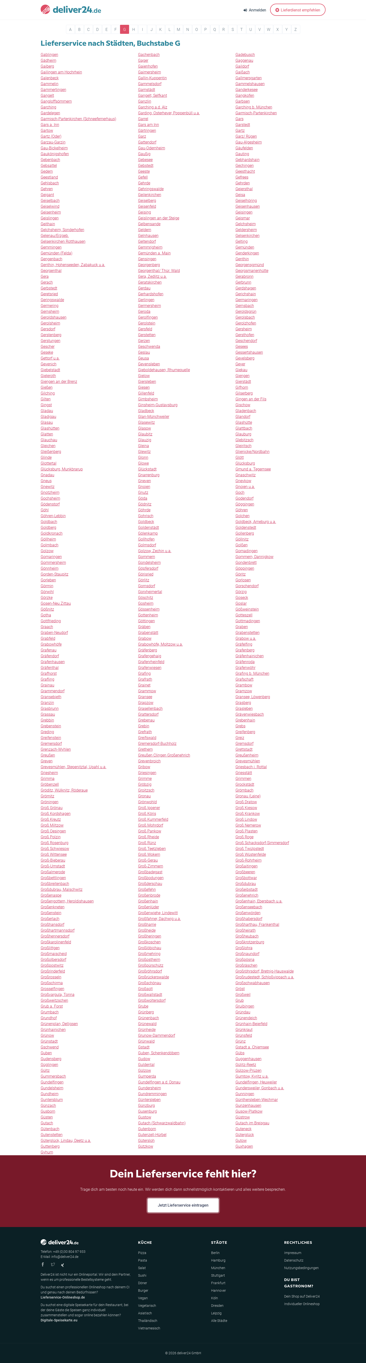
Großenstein (51, 913)
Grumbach (50, 1012)
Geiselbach (50, 200)
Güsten (47, 1117)
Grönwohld (147, 802)
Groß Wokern (149, 854)
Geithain (48, 224)
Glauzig (144, 440)
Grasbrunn (50, 708)
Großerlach (50, 918)
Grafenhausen (53, 661)
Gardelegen (50, 113)
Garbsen (242, 101)
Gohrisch (145, 516)
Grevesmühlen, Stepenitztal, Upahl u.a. (73, 767)
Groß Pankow (149, 831)
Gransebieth (51, 697)
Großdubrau (245, 883)
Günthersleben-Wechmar (256, 1099)
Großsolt (145, 988)
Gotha (46, 615)
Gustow (144, 1117)
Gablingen (49, 54)
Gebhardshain (247, 159)
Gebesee (145, 159)
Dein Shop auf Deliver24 (302, 1296)
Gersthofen (244, 335)
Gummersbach (53, 1076)
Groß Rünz (147, 842)
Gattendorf (147, 142)
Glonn (143, 457)
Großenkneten (53, 907)
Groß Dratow (246, 802)
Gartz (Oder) (51, 136)
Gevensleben (149, 364)
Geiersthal (244, 189)
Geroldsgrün (245, 311)
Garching (48, 107)
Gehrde (144, 183)
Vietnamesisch (149, 1328)
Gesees (241, 346)
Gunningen (244, 1094)
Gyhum (47, 1152)
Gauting (242, 154)
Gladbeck (146, 410)
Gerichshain (245, 294)
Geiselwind (50, 206)
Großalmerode (53, 872)
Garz (142, 136)
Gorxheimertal (150, 591)
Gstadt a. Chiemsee (252, 1047)
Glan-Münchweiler (153, 416)
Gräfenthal (50, 667)
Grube (143, 1006)
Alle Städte (219, 1321)
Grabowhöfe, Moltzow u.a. (160, 644)
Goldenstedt (245, 527)
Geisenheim (51, 212)
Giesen (144, 387)
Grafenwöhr (245, 667)
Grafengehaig (149, 656)
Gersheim (243, 329)
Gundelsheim (52, 1088)
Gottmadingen (247, 621)
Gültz (45, 1070)
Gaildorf (242, 66)
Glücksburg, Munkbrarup (62, 469)
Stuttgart (218, 1275)
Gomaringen (51, 556)
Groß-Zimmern (150, 866)
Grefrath (145, 732)
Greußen (48, 755)
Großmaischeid (54, 953)
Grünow (47, 1035)
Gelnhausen (148, 235)
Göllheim (48, 539)
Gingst (46, 405)
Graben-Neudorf (54, 632)
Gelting (241, 241)
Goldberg (48, 527)
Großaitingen (246, 866)
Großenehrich (246, 895)
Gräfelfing (243, 644)
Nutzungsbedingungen (301, 1268)
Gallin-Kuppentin (152, 78)
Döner (142, 1283)
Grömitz (47, 796)
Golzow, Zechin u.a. (154, 551)
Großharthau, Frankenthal (257, 924)
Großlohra (244, 948)
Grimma (48, 778)
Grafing (144, 673)
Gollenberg (244, 533)
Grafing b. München (252, 673)
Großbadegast (150, 872)
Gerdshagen (245, 288)
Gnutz (143, 492)
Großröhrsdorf (150, 971)
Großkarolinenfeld (56, 942)
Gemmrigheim (150, 247)
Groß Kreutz (51, 819)
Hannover (218, 1290)
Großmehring (149, 953)
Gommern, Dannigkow (254, 556)
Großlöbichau (149, 948)
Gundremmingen (152, 1094)
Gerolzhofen (245, 323)
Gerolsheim (50, 323)
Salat (142, 1268)
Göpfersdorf (148, 568)
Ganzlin (144, 101)
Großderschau (150, 883)
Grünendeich (246, 1018)
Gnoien (144, 486)
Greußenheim (246, 755)
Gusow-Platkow (249, 1111)
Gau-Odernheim (151, 148)
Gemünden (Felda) (56, 253)
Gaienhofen (148, 66)
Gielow (144, 375)
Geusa (143, 358)
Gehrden (242, 183)
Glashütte (243, 422)
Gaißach (242, 72)
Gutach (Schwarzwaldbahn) (162, 1123)
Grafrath (145, 679)
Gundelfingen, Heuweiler (256, 1082)
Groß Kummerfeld (153, 819)
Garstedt (242, 124)
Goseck (241, 597)
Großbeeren (245, 872)
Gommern (146, 556)
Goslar (241, 603)
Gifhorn (241, 387)
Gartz (240, 130)
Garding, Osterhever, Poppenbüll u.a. (169, 113)
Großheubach (247, 936)
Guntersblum (52, 1099)
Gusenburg (147, 1111)
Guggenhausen (248, 1058)
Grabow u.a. (245, 638)
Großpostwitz (52, 965)
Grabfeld (48, 638)
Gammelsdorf (149, 83)
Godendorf (244, 498)
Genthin (242, 259)
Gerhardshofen (150, 294)
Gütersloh (146, 1140)
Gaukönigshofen (55, 154)
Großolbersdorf (53, 959)
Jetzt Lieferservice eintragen (183, 1205)
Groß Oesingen (53, 831)
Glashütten (50, 428)
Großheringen (149, 936)
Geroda (144, 311)
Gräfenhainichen (249, 656)
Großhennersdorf (55, 936)
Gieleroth (48, 375)
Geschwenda (149, 346)
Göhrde (144, 510)
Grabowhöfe (51, 644)
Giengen (242, 375)
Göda (142, 498)
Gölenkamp (148, 533)
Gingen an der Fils (250, 399)
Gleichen (48, 445)
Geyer (240, 364)
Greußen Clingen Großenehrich (164, 755)
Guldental (146, 1064)
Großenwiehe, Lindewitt (158, 913)
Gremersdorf (51, 743)
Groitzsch (146, 790)
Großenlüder (148, 907)
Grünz (240, 1041)
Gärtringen (147, 130)
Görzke (47, 597)
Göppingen (244, 568)
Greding (47, 732)
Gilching (48, 393)
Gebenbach (50, 159)
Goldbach (49, 521)
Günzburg (146, 1105)
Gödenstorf (50, 504)
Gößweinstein (247, 609)
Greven (47, 761)
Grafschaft (244, 679)
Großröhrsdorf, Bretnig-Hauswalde (264, 971)
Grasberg (243, 702)
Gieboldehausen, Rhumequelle (164, 370)
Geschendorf (246, 340)
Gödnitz (144, 504)
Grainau (47, 685)
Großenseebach (248, 907)
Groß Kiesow (246, 807)
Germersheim (149, 305)
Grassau (48, 714)
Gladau (47, 410)
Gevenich (48, 364)
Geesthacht (245, 171)
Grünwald (146, 1041)
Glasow (144, 428)
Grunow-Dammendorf (156, 1035)
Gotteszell (244, 615)
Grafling (47, 679)
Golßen (241, 545)
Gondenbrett (246, 562)
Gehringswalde (151, 189)
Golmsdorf (147, 545)
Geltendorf (147, 241)
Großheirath (245, 930)
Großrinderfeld (53, 971)
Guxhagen (244, 1146)
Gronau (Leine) (248, 796)
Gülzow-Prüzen (248, 1070)
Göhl (45, 510)
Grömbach (244, 790)
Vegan (143, 1298)
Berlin (215, 1253)
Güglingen (49, 1064)
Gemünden (244, 247)
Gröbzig (144, 784)
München (218, 1268)
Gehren (47, 189)
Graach (47, 626)
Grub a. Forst (52, 1006)
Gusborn (48, 1111)
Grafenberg (244, 650)
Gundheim (49, 1094)
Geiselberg (147, 200)
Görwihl (47, 591)
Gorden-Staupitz (54, 574)
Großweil (243, 994)
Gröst (240, 988)
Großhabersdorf (248, 918)
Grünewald (147, 1023)
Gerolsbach (245, 317)
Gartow (47, 130)
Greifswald (147, 737)
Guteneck (243, 1129)
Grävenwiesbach (249, 714)
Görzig (241, 591)
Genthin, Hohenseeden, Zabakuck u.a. (73, 264)
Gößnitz (47, 609)
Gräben (144, 626)
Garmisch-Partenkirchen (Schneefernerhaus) (78, 119)
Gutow (241, 1140)
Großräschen (246, 965)
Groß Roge (244, 837)
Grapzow (145, 702)
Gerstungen (50, 340)
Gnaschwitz (245, 475)
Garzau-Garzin (53, 142)
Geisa (240, 194)
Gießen (47, 387)
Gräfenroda (245, 661)
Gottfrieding (51, 621)
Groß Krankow (247, 813)
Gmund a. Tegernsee (253, 469)
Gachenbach (149, 54)
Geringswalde (52, 300)
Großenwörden (248, 913)
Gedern (47, 171)
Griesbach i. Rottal (251, 767)
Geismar (242, 218)
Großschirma (52, 983)
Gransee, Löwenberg (252, 697)
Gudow (144, 1058)
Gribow (144, 767)
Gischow (242, 405)
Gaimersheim (149, 72)
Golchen (242, 516)
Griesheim (49, 772)
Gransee (145, 697)
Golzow (47, 551)
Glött (239, 457)
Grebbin (47, 720)
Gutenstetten (52, 1134)
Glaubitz (145, 434)
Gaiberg (47, 66)
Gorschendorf (247, 586)
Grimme (145, 778)
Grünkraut (244, 1029)
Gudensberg (51, 1058)
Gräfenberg (147, 650)
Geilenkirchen (149, 194)
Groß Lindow (246, 819)
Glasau (47, 422)
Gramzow (243, 691)
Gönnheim (49, 568)
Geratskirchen (150, 282)
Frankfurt (218, 1283)
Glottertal (48, 463)
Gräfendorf (50, 656)
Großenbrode (149, 895)
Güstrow (242, 1117)
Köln (214, 1298)
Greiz (239, 737)
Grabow (144, 638)
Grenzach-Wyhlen (56, 749)
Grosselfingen (52, 988)
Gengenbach (51, 259)
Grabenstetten (247, 632)
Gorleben (48, 580)
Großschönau (149, 983)
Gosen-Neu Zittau (56, 603)
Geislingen (50, 218)
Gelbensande (149, 224)
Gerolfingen (148, 317)
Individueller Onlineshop (302, 1304)
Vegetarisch (147, 1306)
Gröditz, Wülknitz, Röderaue (64, 790)
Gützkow (145, 1146)
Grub (239, 1000)
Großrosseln (51, 977)
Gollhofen (146, 539)
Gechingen (244, 165)
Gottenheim (148, 615)
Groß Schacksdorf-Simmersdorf (262, 842)
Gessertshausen (249, 352)
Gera (45, 276)
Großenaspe (51, 895)
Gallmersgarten (248, 78)
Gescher (48, 346)
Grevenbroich (149, 761)
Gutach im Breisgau (252, 1123)
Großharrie (147, 924)
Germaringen (246, 300)
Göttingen (146, 621)
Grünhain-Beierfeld (251, 1023)
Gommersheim (53, 562)
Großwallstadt (150, 994)
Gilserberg (244, 393)
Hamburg (218, 1260)
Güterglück (244, 1134)
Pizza (142, 1253)
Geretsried (49, 294)
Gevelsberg (244, 358)
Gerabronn (244, 276)
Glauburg (243, 434)
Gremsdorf (244, 743)
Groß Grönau (52, 807)
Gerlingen (146, 300)
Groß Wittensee (54, 854)
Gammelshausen (250, 83)
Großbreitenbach (55, 883)
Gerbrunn (243, 282)
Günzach (48, 1105)
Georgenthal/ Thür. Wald (159, 270)
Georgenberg (149, 264)
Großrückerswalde (153, 977)
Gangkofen (244, 95)
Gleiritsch (243, 445)
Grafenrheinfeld (151, 661)
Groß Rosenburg (54, 842)
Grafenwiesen (149, 667)
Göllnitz (242, 539)
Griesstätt (243, 772)
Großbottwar (246, 878)
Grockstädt (244, 784)
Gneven (144, 480)
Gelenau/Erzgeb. (55, 235)
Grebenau (146, 720)
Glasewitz (146, 422)
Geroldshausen (53, 317)
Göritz (240, 574)
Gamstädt (146, 89)
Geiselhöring (246, 200)
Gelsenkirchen (247, 235)
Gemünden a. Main (154, 253)
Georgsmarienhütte (251, 270)
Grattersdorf (148, 714)
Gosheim (145, 603)
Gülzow (144, 1070)
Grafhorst (49, 673)
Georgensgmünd (249, 264)
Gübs (239, 1053)
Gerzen (144, 340)
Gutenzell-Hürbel (152, 1134)
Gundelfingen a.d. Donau (159, 1082)
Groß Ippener (149, 807)
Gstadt (144, 1047)
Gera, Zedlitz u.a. (152, 276)
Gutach (47, 1123)
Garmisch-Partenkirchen (256, 113)
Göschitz (145, 597)
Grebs (240, 726)
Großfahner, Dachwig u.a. (159, 918)
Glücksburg (245, 463)
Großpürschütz (150, 965)
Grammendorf (53, 691)
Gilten (46, 399)
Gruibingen (244, 1006)
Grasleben (244, 708)
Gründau (242, 1012)
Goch (239, 492)
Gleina (143, 445)
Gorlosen (243, 580)
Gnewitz (48, 486)
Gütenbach (50, 1129)
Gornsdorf (146, 586)
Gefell (143, 177)
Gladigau (48, 416)
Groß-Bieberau (53, 860)
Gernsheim (50, 311)
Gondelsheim (149, 562)
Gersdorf (48, 329)
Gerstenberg (51, 335)
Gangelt (47, 95)
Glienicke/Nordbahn (252, 451)
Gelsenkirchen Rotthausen (63, 241)
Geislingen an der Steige (158, 218)
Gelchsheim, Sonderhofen (62, 229)
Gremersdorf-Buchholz (157, 743)
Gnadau (47, 475)
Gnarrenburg (149, 475)
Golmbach (49, 545)
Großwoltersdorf (152, 1000)
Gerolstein (146, 323)
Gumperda (147, 1076)
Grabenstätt (148, 632)
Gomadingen (246, 551)
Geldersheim (246, 229)
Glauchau (49, 440)
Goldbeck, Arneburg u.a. (255, 521)
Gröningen (49, 802)
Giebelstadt (50, 370)
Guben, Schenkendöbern (158, 1053)
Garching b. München (253, 107)
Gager (143, 60)
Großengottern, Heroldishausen (67, 901)
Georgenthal (51, 270)
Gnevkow (243, 480)
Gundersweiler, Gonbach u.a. (259, 1088)
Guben (46, 1053)
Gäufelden (244, 148)
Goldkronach (52, 533)
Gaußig (144, 154)
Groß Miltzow (52, 825)
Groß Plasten (246, 831)
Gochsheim (50, 498)
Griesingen (147, 772)
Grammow (147, 691)
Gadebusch (245, 54)
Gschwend (50, 1047)
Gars (239, 119)
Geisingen (244, 212)
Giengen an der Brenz (59, 381)
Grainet (144, 685)
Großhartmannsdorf (58, 930)
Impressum (292, 1253)
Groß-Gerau (148, 860)
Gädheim (48, 60)
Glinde (46, 457)
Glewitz (144, 451)
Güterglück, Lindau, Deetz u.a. (66, 1140)
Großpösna (244, 959)
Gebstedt (145, 165)
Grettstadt (244, 749)
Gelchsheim (245, 224)
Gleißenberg (51, 451)
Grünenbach (148, 1018)
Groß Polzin (51, 837)
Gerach (47, 282)
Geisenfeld (147, 206)
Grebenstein (51, 726)
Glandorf (242, 416)
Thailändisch (147, 1321)
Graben (241, 626)
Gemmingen (51, 247)
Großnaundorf (247, 953)
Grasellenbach (150, 708)
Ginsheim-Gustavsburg (158, 405)
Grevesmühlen (247, 761)
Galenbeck (50, 78)
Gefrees (241, 177)
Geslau (144, 352)
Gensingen (147, 259)
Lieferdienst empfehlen (297, 10)
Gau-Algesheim (248, 142)
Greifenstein (51, 737)
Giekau (241, 370)
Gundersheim (149, 1088)
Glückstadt (147, 469)
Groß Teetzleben (152, 848)
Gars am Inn (148, 124)
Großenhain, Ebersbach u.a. (258, 901)
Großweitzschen (54, 1000)
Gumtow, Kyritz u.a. (252, 1076)
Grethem (145, 749)
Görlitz (143, 580)
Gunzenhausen (248, 1105)
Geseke (47, 352)
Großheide (147, 930)
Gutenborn (147, 1129)
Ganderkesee (246, 89)
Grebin (143, 726)
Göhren (241, 510)
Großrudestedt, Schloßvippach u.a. (264, 977)
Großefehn (147, 889)
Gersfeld (145, 329)
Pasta (142, 1260)
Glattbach (243, 428)
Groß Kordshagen (56, 813)
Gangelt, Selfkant (152, 95)
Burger (143, 1290)
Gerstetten (147, 335)
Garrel (143, 119)
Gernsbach (244, 305)
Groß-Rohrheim (248, 860)
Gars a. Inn (50, 124)
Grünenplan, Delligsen (59, 1023)
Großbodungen (151, 878)
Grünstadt (49, 1041)
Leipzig (216, 1313)
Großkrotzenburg (249, 942)
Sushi (142, 1275)
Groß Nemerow (248, 825)
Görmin (47, 586)
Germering (49, 305)
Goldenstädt (148, 527)
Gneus (46, 480)
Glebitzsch (244, 440)
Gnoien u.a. (245, 486)
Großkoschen (149, 942)
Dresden (217, 1306)
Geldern (144, 229)
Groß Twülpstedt (249, 848)
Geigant (47, 194)
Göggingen (244, 504)
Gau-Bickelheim (54, 148)
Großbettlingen (53, 878)
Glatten (47, 434)
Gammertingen (53, 89)
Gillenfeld (146, 393)
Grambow (243, 685)
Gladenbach (245, 410)
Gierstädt (243, 381)
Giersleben (147, 381)
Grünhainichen (53, 1029)
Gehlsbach (50, 183)
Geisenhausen (247, 206)
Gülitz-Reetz (245, 1064)
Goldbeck (146, 521)
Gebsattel (49, 165)
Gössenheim (149, 609)
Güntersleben (149, 1099)
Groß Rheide (148, 837)
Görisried (145, 574)
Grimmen (243, 778)
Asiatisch (145, 1313)
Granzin (47, 702)
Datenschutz (293, 1260)
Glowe (143, 463)
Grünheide (147, 1029)
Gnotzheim (50, 492)
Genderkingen (247, 253)
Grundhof (49, 1018)
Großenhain (148, 901)
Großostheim (149, 959)
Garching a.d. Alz (152, 107)
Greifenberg (245, 732)
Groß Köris (147, 813)
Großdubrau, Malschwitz (62, 889)
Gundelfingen (52, 1082)
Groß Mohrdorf (150, 825)
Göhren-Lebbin (53, 516)
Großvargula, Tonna (58, 994)
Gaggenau (244, 60)
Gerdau (144, 288)
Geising (144, 212)
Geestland (49, 177)
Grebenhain (245, 720)
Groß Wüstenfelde (250, 854)
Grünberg (146, 1012)
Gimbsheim (148, 399)
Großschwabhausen (252, 983)
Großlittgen (50, 948)
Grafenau (48, 650)
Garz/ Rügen (246, 136)
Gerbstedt (49, 288)
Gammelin (49, 83)
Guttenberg (50, 1146)
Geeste (144, 171)
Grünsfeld (243, 1035)
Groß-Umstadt (53, 866)
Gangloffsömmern (56, 101)
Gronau (144, 796)
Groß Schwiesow (55, 848)
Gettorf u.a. (50, 358)
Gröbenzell (50, 784)
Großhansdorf (52, 924)
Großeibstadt (246, 889)
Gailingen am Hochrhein (61, 72)
